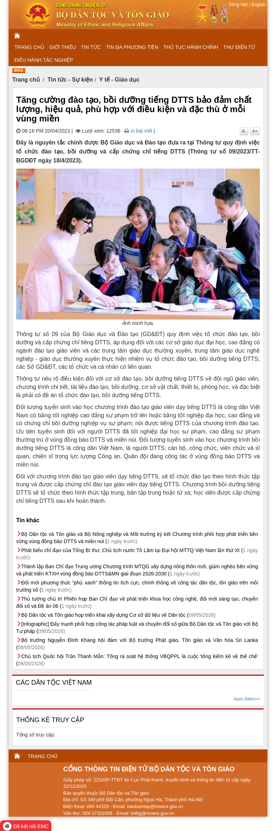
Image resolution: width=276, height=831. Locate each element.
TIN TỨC (91, 47)
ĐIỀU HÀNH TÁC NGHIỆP (43, 60)
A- (244, 131)
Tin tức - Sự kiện (70, 80)
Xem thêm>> (247, 699)
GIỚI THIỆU (62, 47)
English (258, 4)
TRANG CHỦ (29, 47)
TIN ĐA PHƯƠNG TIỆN (132, 47)
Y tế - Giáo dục (119, 80)
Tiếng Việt (239, 4)
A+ (255, 131)
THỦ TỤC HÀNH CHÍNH (191, 47)
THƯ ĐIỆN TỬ (239, 47)
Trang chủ (26, 80)
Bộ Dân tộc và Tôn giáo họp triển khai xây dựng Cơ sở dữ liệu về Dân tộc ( (118, 615)
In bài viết (138, 131)
